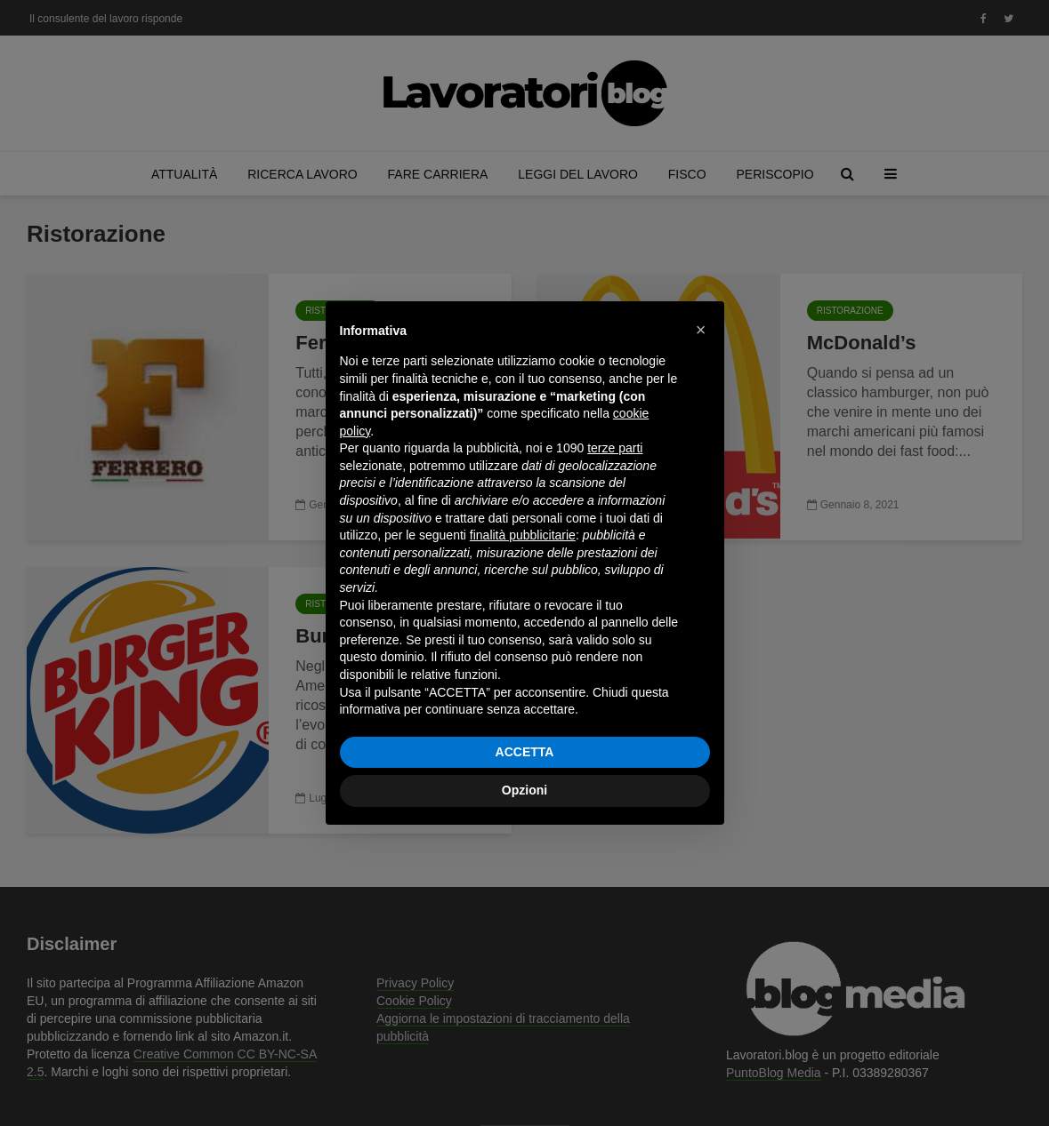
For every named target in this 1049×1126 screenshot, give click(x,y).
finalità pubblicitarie (523, 535)
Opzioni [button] (524, 790)
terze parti (614, 448)
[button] (701, 329)
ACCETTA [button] (525, 752)
